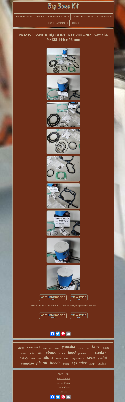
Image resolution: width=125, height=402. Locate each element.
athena (48, 357)
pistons (82, 353)
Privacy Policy (63, 383)
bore (96, 346)
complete (27, 363)
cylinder (79, 362)
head (72, 352)
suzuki (106, 348)
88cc (50, 348)
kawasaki (33, 347)
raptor (32, 353)
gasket (102, 357)
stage (62, 353)
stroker (100, 353)
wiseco (91, 357)
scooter (90, 354)
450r (40, 353)
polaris (58, 358)
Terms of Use (63, 387)
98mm (21, 348)
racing (80, 348)
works (33, 358)
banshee (23, 354)
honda (55, 362)
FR (65, 391)
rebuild (50, 352)
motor (66, 363)
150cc (87, 348)
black (66, 358)
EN (61, 391)
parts (45, 348)
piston (41, 362)
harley (24, 357)
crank (92, 364)
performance (77, 358)
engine (102, 363)
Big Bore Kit (63, 374)
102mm (56, 348)
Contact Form (63, 378)
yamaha (68, 347)
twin (39, 358)
